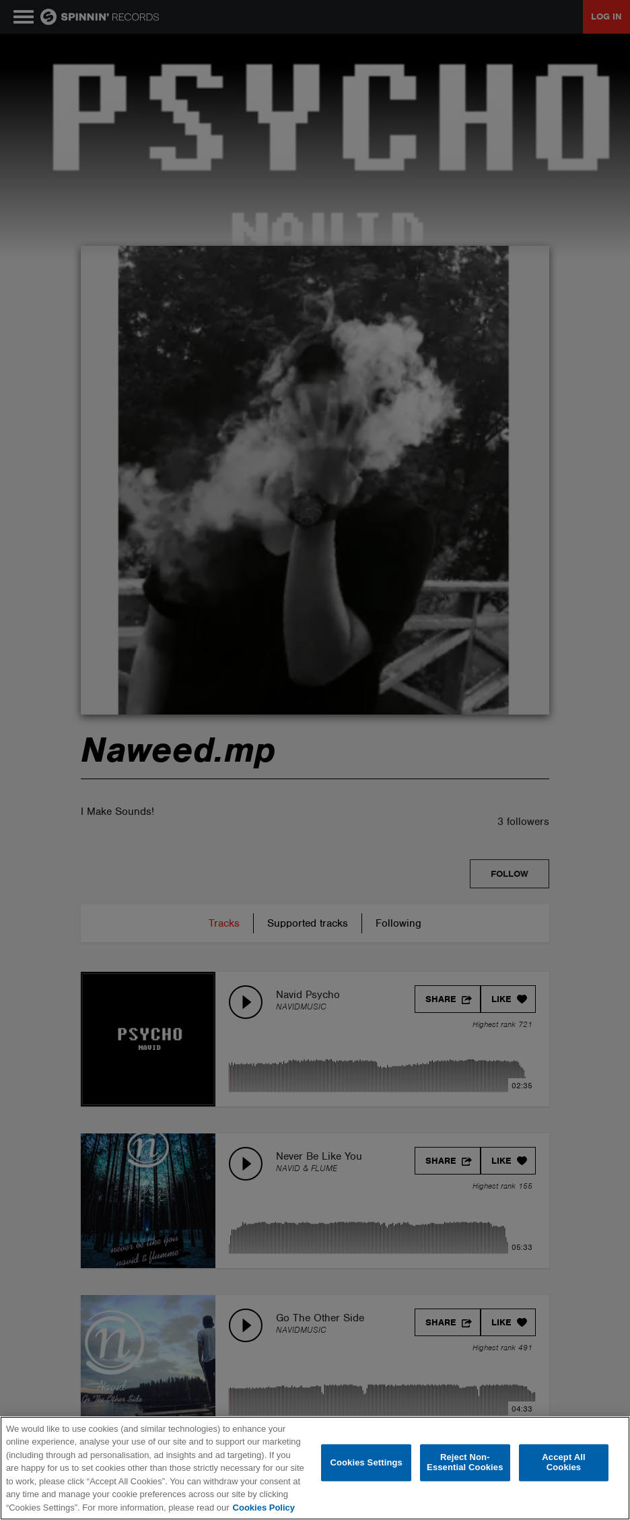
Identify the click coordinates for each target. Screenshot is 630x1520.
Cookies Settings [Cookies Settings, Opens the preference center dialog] (366, 1462)
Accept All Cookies (563, 1462)
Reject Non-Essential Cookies (465, 1462)
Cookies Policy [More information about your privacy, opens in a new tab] (264, 1507)
